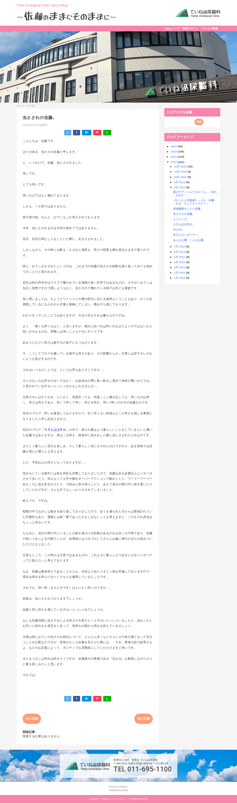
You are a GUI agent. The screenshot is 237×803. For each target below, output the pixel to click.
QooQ (125, 790)
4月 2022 (180, 262)
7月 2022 (180, 246)
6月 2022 (180, 251)
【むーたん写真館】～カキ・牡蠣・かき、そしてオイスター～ (195, 202)
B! (86, 132)
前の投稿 (143, 718)
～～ (67, 17)
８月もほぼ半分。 (184, 224)
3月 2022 (180, 267)
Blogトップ (172, 28)
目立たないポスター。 (186, 234)
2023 (174, 156)
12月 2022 (180, 166)
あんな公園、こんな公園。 (189, 240)
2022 (174, 162)
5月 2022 (180, 256)
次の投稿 (32, 718)
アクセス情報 (209, 28)
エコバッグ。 (181, 219)
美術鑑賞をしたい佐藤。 (188, 208)
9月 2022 (180, 182)
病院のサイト (190, 28)
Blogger (124, 787)
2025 (174, 146)
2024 (174, 151)
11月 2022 (180, 171)
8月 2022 (180, 187)
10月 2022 (180, 176)
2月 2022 (180, 272)
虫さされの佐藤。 (184, 213)
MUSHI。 (179, 229)
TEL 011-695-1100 (143, 769)
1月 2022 (180, 277)
